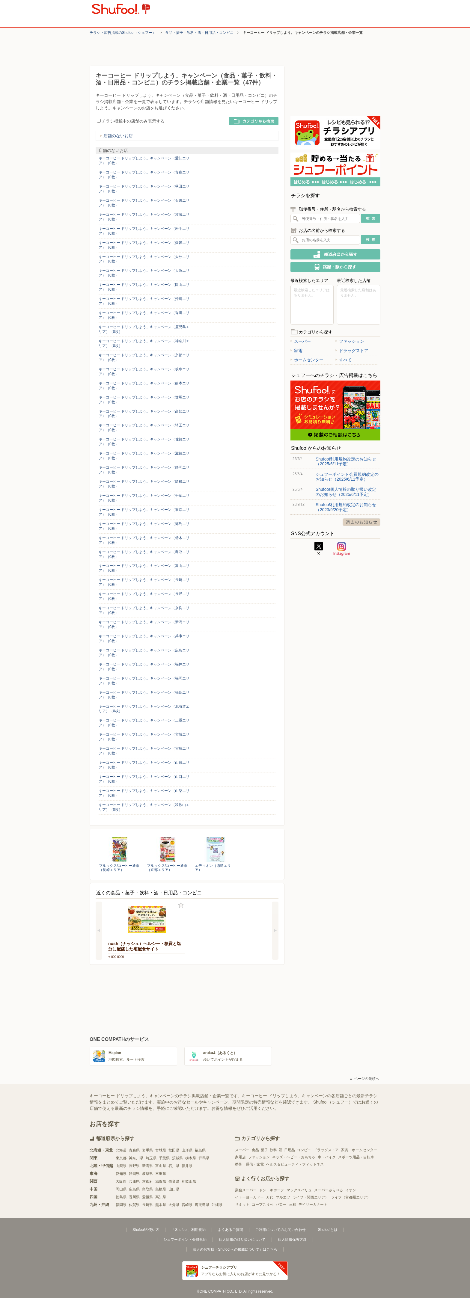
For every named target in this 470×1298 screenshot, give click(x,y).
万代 (269, 1197)
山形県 (187, 1150)
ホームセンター (306, 359)
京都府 (147, 1181)
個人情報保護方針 (292, 1239)
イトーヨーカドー (249, 1197)
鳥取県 (147, 1189)
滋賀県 (160, 1181)
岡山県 (121, 1189)
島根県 (160, 1189)
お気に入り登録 (181, 905)
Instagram (341, 549)
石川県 (173, 1166)
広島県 (134, 1189)
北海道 (121, 1150)
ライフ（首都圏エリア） (350, 1197)
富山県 (160, 1166)
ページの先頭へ (364, 1079)
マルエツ (283, 1197)
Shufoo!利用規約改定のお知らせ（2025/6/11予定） (346, 461)
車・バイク (327, 1157)
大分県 (173, 1205)
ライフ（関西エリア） (311, 1197)
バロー (281, 1204)
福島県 (200, 1150)
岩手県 (147, 1150)
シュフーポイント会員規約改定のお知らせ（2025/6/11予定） (347, 477)
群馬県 (203, 1158)
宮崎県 (187, 1205)
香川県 (134, 1197)
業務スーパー (246, 1190)
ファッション (349, 341)
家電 (296, 350)
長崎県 (147, 1205)
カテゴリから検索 (253, 121)
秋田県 (173, 1150)
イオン (350, 1190)
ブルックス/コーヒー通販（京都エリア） (167, 868)
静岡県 (134, 1174)
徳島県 (121, 1197)
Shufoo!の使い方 (145, 1230)
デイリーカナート (313, 1204)
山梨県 (121, 1166)
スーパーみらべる (328, 1190)
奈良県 (173, 1181)
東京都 (121, 1158)
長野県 (134, 1166)
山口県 (173, 1189)
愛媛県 (147, 1197)
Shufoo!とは (328, 1230)
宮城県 (160, 1150)
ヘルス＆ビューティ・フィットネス (295, 1164)
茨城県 (177, 1158)
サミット (242, 1204)
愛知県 (121, 1174)
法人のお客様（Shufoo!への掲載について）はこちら (235, 1249)
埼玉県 (151, 1158)
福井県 (187, 1166)
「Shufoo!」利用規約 (188, 1230)
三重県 (160, 1174)
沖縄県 (217, 1205)
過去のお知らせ (361, 522)
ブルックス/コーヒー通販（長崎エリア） (119, 868)
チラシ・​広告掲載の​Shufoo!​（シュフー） (123, 33)
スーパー (300, 341)
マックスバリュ (299, 1190)
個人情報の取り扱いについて (242, 1239)
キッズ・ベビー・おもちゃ (293, 1157)
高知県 (160, 1197)
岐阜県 (147, 1174)
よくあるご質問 (230, 1230)
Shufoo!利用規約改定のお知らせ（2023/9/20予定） (346, 507)
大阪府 (121, 1181)
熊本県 (160, 1205)
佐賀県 (134, 1205)
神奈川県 (136, 1158)
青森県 (134, 1150)
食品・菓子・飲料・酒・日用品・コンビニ (199, 33)
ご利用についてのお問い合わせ (280, 1230)
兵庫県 (134, 1181)
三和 (292, 1204)
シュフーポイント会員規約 (185, 1239)
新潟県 (147, 1166)
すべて (343, 359)
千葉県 (164, 1158)
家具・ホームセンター (359, 1150)
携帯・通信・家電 (249, 1164)
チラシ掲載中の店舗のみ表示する (131, 121)
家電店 (240, 1157)
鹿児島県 (202, 1205)
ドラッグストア (351, 350)
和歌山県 (189, 1181)
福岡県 (121, 1205)
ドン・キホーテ (271, 1190)
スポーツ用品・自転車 (356, 1157)
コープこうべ (262, 1204)
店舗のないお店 (116, 135)
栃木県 (190, 1158)
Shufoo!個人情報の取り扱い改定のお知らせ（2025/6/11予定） (346, 491)
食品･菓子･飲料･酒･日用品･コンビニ (281, 1150)
